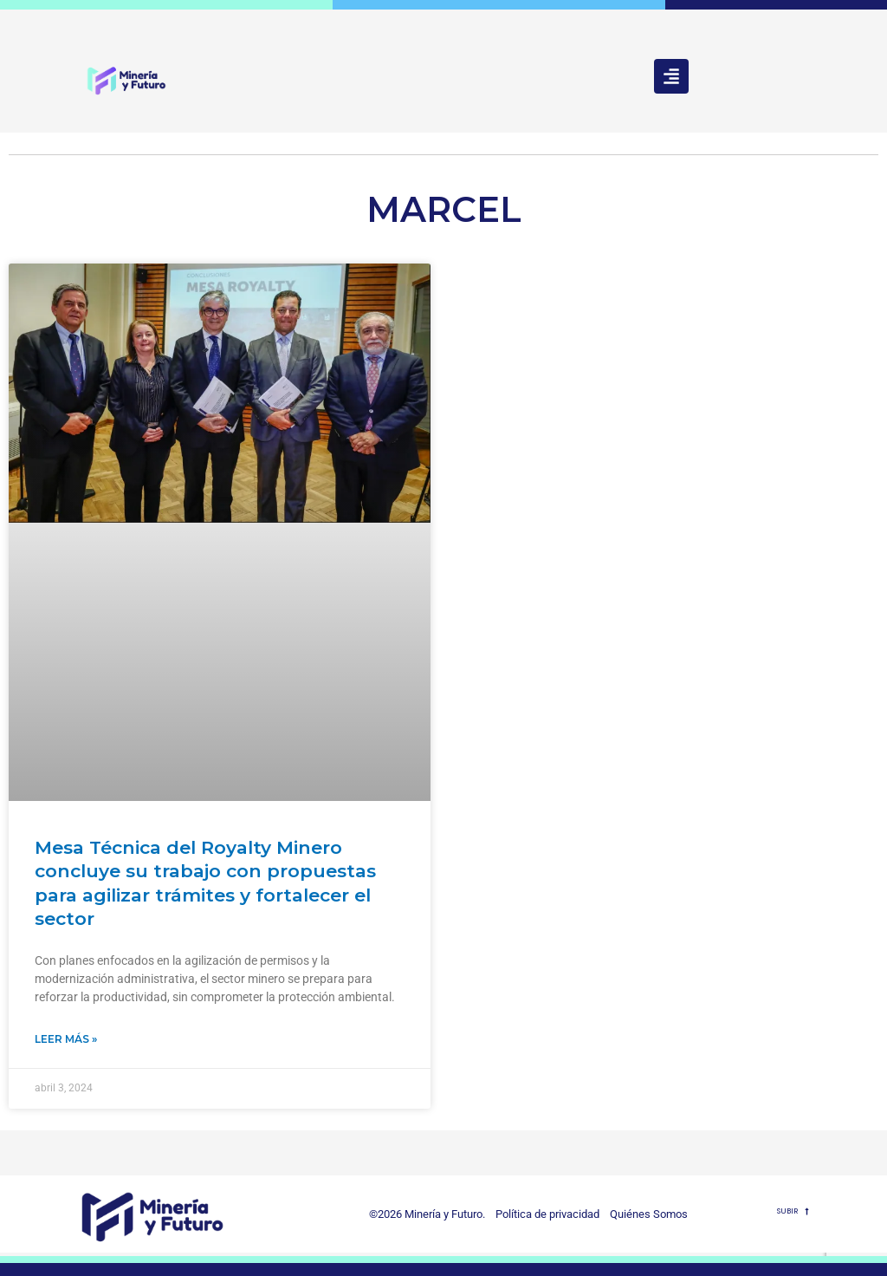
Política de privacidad (543, 1214)
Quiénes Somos (649, 1214)
